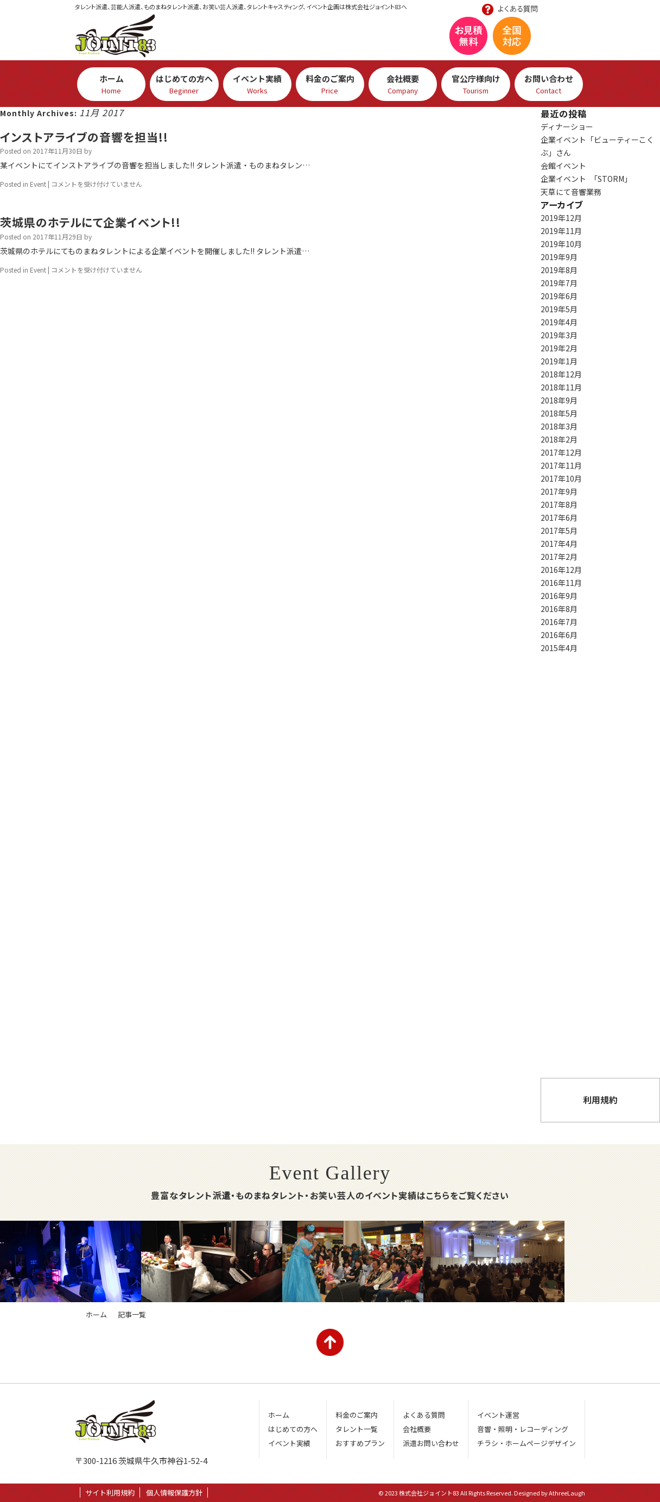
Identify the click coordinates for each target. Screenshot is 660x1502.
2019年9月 (559, 256)
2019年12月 (561, 217)
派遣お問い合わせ (600, 1045)
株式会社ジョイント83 (115, 36)
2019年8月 (559, 269)
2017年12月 (561, 452)
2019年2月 (559, 348)
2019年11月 (561, 230)
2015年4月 (559, 647)
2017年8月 (559, 504)
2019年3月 (559, 335)
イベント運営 (498, 1415)
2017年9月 (559, 491)
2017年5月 (559, 530)
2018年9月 (559, 400)
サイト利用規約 (110, 1492)
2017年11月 (561, 465)
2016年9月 (559, 595)
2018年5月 (559, 413)
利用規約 (600, 1099)
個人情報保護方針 (174, 1492)
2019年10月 (561, 243)
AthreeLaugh (567, 1492)
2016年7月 (559, 621)
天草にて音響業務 (571, 191)
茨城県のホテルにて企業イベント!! (90, 222)
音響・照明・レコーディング (522, 1429)
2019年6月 (559, 296)
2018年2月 (559, 439)
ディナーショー (567, 126)
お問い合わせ (594, 42)
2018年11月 (561, 387)
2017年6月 (559, 517)
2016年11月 (561, 582)
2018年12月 (561, 374)
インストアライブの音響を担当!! (84, 137)
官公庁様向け (475, 84)
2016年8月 (559, 608)
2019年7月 (559, 282)
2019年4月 (559, 322)
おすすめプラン (600, 917)
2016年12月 (561, 569)
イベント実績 (257, 84)
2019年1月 (559, 361)
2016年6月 (559, 634)
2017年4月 (559, 543)
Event (38, 183)
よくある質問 (600, 985)
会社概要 (403, 84)
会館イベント (563, 165)
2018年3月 (559, 426)
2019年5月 (559, 309)
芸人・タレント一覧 (600, 689)
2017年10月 (561, 478)
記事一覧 (132, 1314)
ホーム (111, 84)
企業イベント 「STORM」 (586, 178)
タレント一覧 (356, 1429)
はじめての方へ (184, 84)
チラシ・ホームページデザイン (526, 1443)
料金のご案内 (330, 84)
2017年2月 (559, 556)
